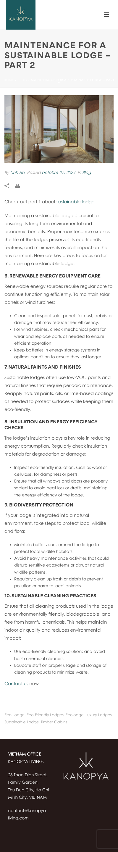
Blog (22, 80)
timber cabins (54, 722)
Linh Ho (17, 172)
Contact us (16, 683)
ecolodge (75, 715)
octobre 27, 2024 (58, 172)
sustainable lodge (75, 201)
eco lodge (14, 715)
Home (9, 80)
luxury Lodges (98, 715)
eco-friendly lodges (45, 715)
